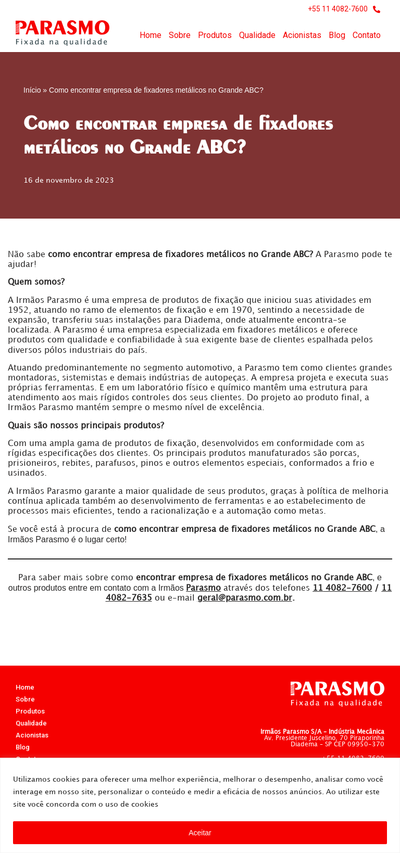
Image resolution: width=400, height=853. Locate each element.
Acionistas (302, 35)
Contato (367, 35)
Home (150, 35)
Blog (337, 35)
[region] (200, 805)
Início (32, 90)
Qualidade (257, 35)
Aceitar (200, 833)
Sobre (180, 35)
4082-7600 (342, 588)
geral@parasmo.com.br (244, 598)
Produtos (215, 35)
